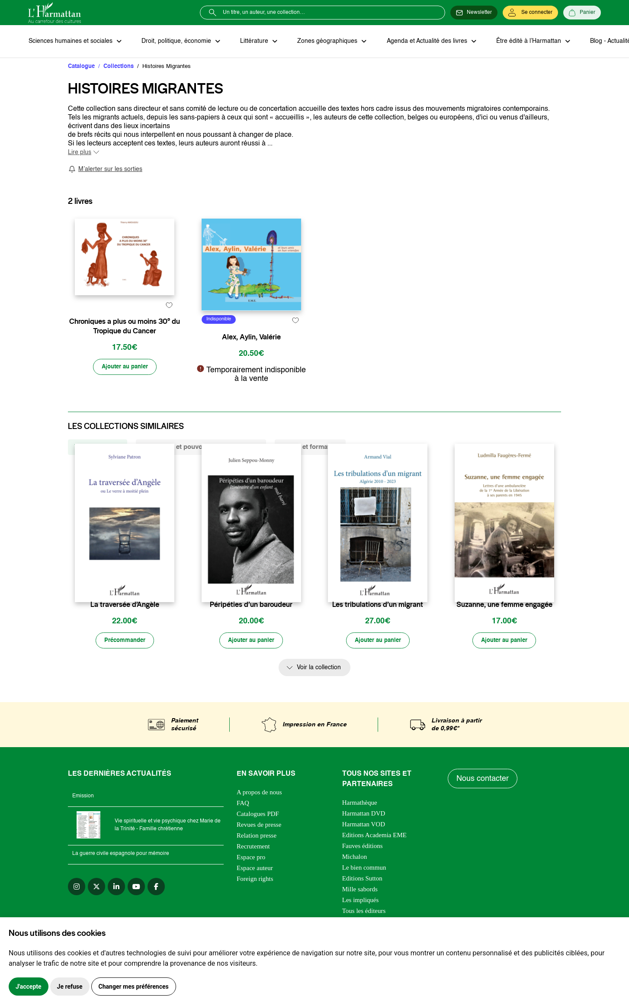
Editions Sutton (362, 898)
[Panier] (582, 12)
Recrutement (253, 866)
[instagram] (76, 907)
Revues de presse (259, 845)
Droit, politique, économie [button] (176, 42)
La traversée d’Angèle (124, 624)
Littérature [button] (253, 42)
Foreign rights (255, 899)
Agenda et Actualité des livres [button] (423, 42)
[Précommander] (124, 660)
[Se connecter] (530, 12)
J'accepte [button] (29, 986)
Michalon (354, 877)
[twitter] (96, 907)
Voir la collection (319, 688)
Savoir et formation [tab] (310, 466)
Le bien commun (364, 887)
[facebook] (156, 907)
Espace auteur (255, 888)
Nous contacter (483, 799)
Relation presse (256, 855)
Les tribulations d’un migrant (377, 624)
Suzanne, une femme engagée (504, 624)
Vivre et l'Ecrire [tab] (97, 466)
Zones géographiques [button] (325, 42)
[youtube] (136, 907)
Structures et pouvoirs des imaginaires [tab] (201, 466)
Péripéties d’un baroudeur (251, 624)
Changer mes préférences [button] (134, 986)
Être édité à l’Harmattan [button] (524, 42)
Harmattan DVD (363, 833)
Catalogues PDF (258, 834)
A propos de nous (259, 812)
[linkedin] (116, 907)
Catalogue (81, 67)
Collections (118, 67)
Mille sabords (360, 909)
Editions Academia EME (374, 855)
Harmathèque (359, 822)
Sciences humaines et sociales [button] (71, 42)
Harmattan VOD (363, 844)
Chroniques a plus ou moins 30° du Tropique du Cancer (124, 360)
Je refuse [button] (70, 986)
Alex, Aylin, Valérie (251, 355)
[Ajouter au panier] (124, 401)
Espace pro (251, 877)
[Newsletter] (473, 12)
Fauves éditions (362, 866)
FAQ (243, 823)
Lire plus (79, 153)
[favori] (169, 339)
